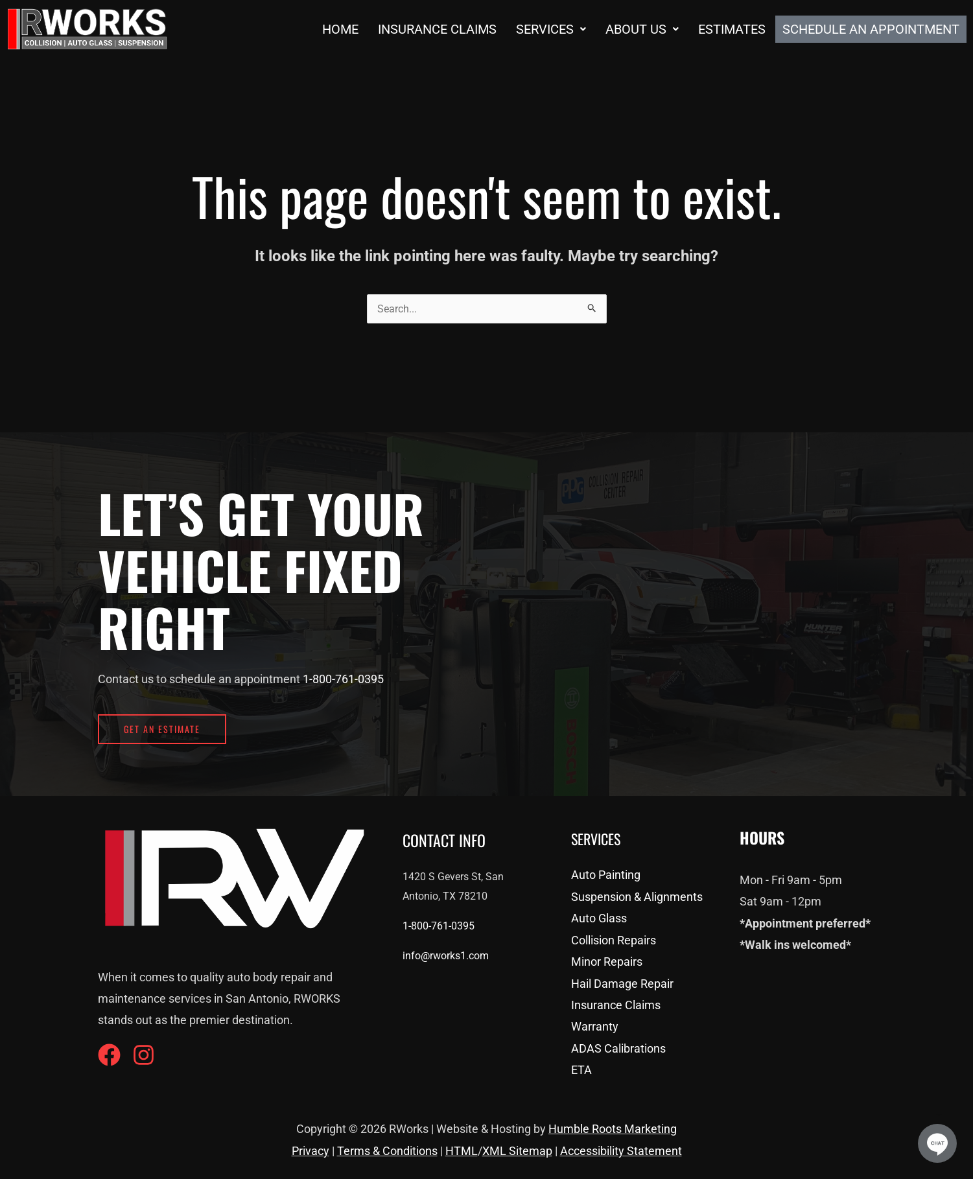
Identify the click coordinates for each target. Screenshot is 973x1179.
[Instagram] (143, 1055)
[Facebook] (109, 1055)
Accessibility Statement (621, 1151)
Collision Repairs (613, 940)
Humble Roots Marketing (612, 1129)
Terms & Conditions (387, 1151)
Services (551, 29)
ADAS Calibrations (618, 1048)
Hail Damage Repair (622, 983)
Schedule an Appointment (870, 29)
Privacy (310, 1151)
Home (340, 29)
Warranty (594, 1026)
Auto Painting (605, 874)
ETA (581, 1070)
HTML (461, 1151)
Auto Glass (599, 918)
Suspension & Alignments (637, 897)
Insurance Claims (437, 29)
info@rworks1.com (446, 956)
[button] (551, 29)
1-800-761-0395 (343, 679)
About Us (642, 29)
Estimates (732, 29)
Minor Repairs (606, 961)
